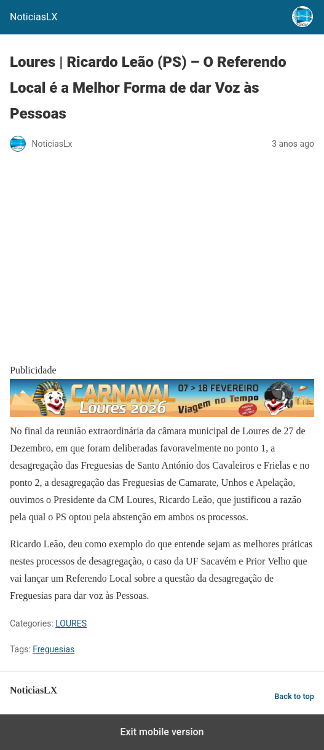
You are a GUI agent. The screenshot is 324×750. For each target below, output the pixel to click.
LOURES (71, 623)
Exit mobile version (161, 732)
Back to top (294, 696)
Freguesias (53, 649)
